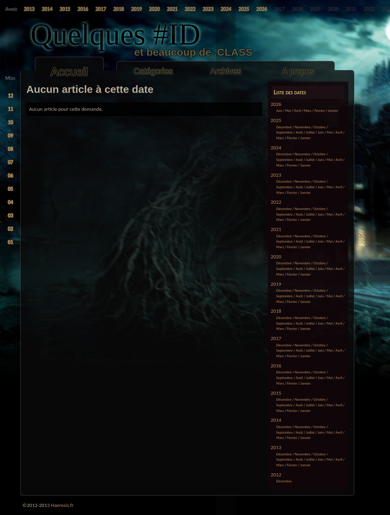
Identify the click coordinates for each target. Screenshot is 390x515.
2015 (276, 393)
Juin (279, 110)
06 (10, 175)
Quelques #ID (115, 34)
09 (10, 136)
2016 (276, 365)
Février (319, 110)
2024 (276, 147)
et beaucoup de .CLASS (145, 52)
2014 (276, 420)
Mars (308, 110)
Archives (225, 71)
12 (10, 96)
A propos (298, 71)
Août (299, 132)
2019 (276, 284)
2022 (276, 202)
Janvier (333, 110)
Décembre (284, 127)
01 (10, 242)
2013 (276, 447)
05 (10, 189)
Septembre (284, 132)
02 (10, 229)
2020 (276, 256)
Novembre (303, 127)
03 (10, 215)
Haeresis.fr (62, 505)
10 (10, 122)
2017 (276, 338)
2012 (276, 475)
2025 (276, 120)
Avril (297, 110)
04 (10, 202)
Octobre (319, 127)
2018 (276, 311)
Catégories (153, 71)
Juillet (310, 132)
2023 (276, 175)
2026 (276, 104)
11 (10, 109)
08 (10, 149)
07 (10, 162)
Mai (288, 110)
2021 (276, 229)
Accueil (69, 71)
